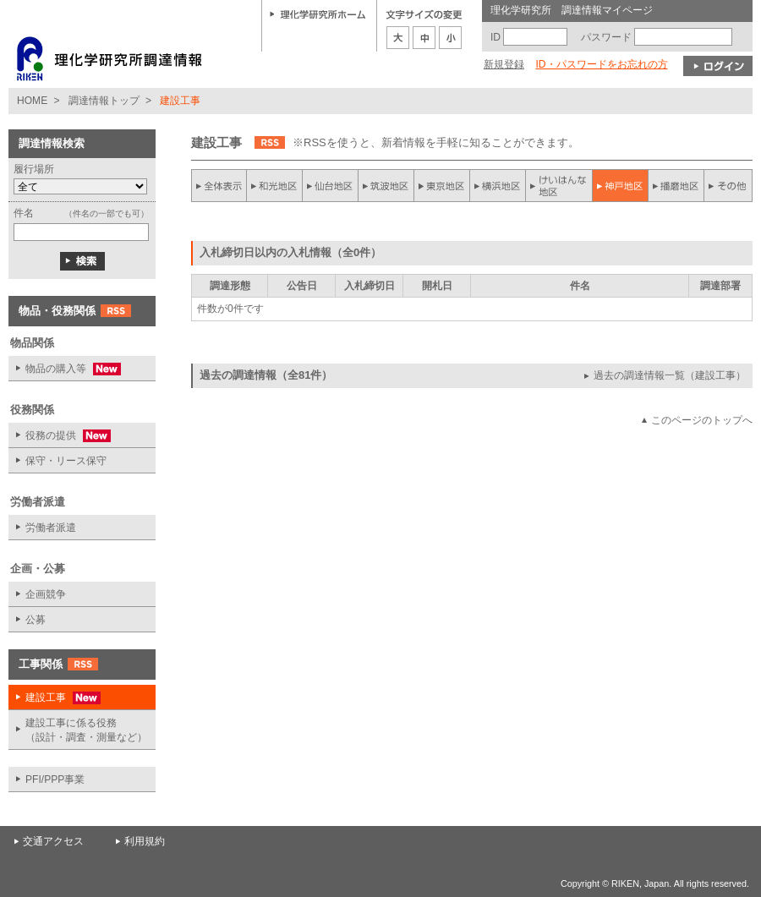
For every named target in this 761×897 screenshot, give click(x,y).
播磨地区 (676, 185)
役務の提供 (59, 435)
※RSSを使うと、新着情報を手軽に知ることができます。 (436, 142)
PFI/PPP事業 (55, 779)
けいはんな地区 (559, 185)
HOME (32, 101)
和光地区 (275, 185)
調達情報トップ (104, 101)
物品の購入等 (64, 369)
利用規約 (144, 841)
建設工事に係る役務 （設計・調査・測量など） (86, 730)
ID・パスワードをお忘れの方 (601, 64)
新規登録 (504, 64)
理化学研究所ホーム (318, 13)
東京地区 (442, 185)
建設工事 (54, 698)
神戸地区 (620, 185)
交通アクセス (53, 841)
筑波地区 (386, 185)
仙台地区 (331, 185)
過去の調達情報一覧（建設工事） (670, 375)
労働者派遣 (50, 527)
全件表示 (219, 185)
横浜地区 (498, 185)
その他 (728, 185)
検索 (82, 261)
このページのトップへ (702, 420)
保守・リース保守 (66, 461)
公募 (35, 620)
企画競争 (45, 594)
